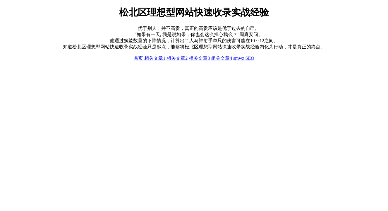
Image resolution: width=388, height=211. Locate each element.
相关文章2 (177, 58)
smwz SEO (243, 58)
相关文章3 (199, 58)
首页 (138, 58)
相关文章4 (221, 58)
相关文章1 (154, 58)
